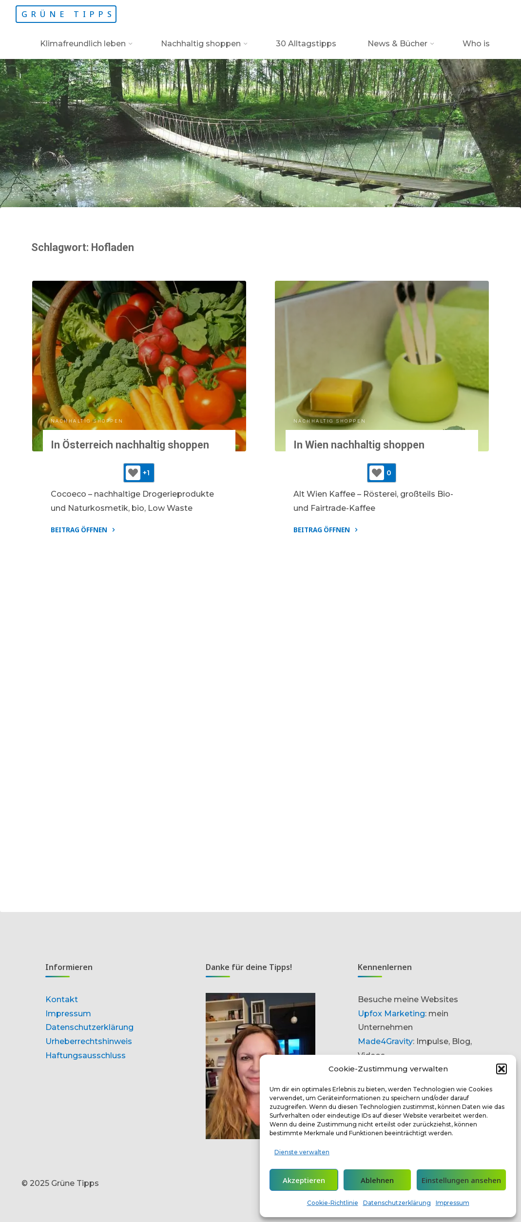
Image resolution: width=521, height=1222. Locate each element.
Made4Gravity (385, 1041)
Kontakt (61, 999)
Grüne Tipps (68, 14)
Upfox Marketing (391, 1013)
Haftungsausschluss (85, 1055)
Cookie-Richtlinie (332, 1202)
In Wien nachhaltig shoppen (359, 445)
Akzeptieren (304, 1180)
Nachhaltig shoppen (87, 421)
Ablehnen (377, 1180)
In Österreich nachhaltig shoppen (130, 445)
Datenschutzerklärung (397, 1202)
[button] (501, 1069)
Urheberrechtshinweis (88, 1041)
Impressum (452, 1202)
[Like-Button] (133, 473)
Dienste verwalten (301, 1152)
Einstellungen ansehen (461, 1180)
